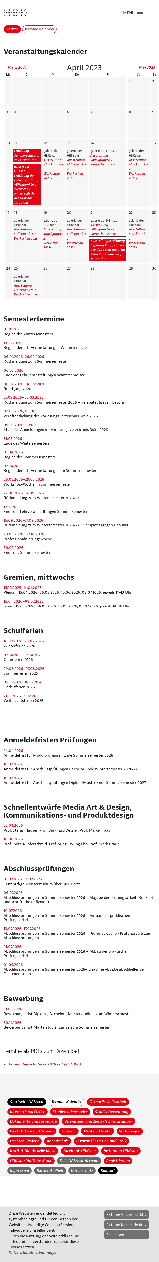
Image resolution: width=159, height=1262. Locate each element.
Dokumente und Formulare (33, 1121)
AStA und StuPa (97, 1131)
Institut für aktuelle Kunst (33, 1150)
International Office (27, 1111)
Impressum (19, 1170)
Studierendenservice (70, 1111)
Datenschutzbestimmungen (33, 1252)
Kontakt (108, 1170)
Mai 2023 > (149, 67)
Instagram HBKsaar (121, 1150)
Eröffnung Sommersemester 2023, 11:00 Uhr (27, 155)
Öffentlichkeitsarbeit (108, 1101)
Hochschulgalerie (24, 1141)
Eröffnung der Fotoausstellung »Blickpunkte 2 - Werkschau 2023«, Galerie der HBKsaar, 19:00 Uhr (26, 189)
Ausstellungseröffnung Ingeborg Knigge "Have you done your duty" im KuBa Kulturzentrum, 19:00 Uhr (108, 250)
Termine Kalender (66, 1101)
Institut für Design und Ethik (101, 1141)
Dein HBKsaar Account (79, 1160)
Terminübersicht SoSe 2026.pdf (44, 1064)
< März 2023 (15, 67)
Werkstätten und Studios (32, 1131)
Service (12, 29)
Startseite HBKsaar (27, 1101)
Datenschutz (82, 1170)
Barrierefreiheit (50, 1170)
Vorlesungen (129, 1131)
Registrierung (118, 1160)
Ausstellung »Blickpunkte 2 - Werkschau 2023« (103, 160)
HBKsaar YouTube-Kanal (31, 1160)
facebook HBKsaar (79, 1150)
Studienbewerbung (111, 1111)
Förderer (68, 1131)
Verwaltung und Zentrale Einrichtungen (98, 1121)
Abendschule (58, 1141)
